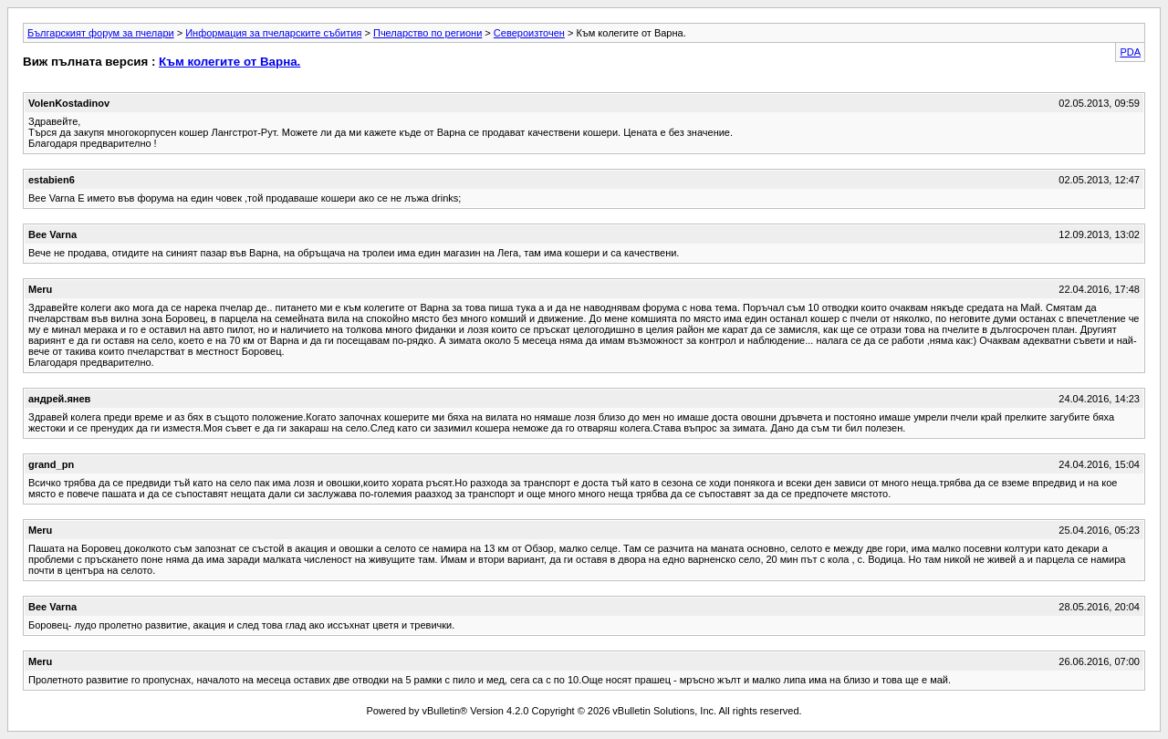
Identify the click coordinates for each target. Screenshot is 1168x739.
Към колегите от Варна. (229, 61)
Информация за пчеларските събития (273, 32)
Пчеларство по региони (427, 32)
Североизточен (529, 32)
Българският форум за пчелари (100, 32)
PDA (1130, 52)
